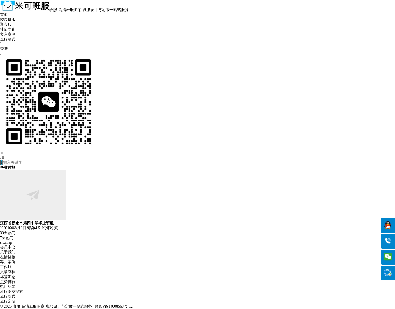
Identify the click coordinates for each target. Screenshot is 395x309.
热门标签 (7, 287)
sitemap (6, 242)
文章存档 (7, 272)
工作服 (6, 267)
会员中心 (7, 247)
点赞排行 (7, 282)
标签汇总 (7, 277)
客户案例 (7, 34)
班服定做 (7, 301)
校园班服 (7, 20)
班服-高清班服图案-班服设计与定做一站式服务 (52, 306)
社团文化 (7, 29)
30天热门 (7, 233)
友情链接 (7, 257)
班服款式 (7, 39)
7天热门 (6, 238)
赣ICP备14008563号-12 (113, 306)
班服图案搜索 (11, 292)
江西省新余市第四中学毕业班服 (27, 223)
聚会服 (6, 24)
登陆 (4, 49)
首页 (4, 15)
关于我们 (7, 252)
